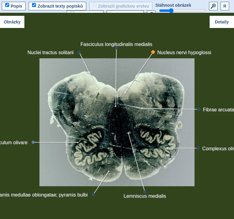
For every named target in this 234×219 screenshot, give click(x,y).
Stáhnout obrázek (173, 5)
